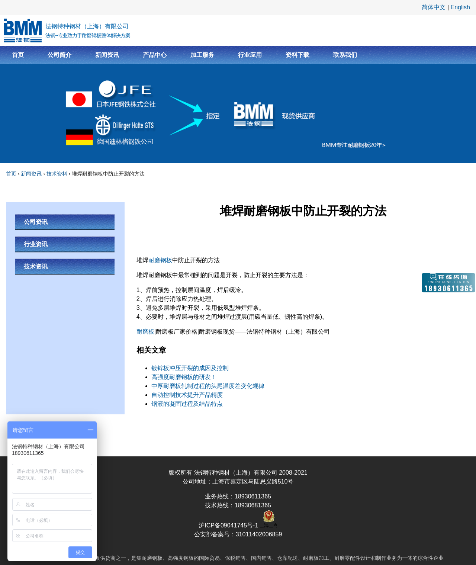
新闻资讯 (107, 55)
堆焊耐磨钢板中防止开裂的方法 (108, 174)
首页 (18, 55)
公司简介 (59, 55)
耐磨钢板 (160, 260)
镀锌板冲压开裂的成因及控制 (190, 368)
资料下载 (297, 55)
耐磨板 (145, 331)
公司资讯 (36, 222)
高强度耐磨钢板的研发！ (184, 377)
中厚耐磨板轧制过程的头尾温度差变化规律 (207, 386)
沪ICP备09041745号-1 (229, 525)
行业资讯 (36, 244)
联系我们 (345, 55)
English (460, 7)
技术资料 (56, 174)
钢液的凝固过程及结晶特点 (187, 404)
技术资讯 (36, 266)
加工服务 (202, 55)
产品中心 (155, 55)
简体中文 (434, 7)
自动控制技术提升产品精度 (187, 395)
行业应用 (250, 55)
